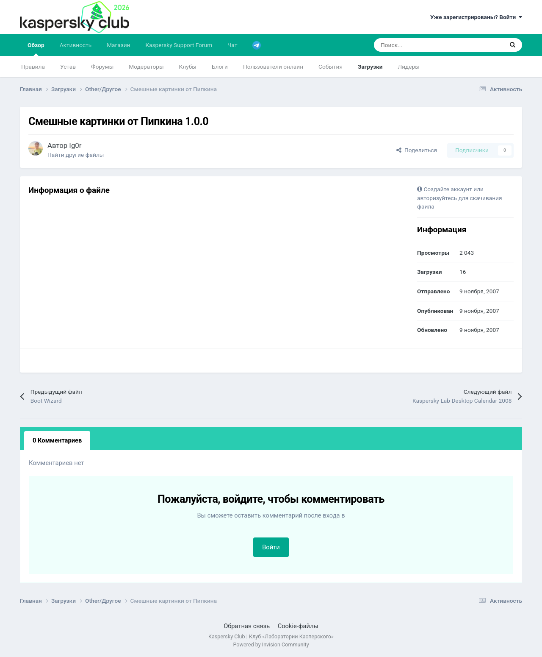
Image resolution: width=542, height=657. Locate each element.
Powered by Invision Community (271, 644)
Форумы (102, 66)
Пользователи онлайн (273, 66)
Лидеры (409, 66)
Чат (232, 45)
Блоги (220, 66)
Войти (271, 547)
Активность (76, 45)
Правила (33, 66)
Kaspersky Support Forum (179, 45)
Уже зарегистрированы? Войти (476, 17)
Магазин (118, 45)
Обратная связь (247, 626)
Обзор (36, 49)
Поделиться (416, 150)
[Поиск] (417, 45)
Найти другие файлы (75, 154)
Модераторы (146, 66)
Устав (68, 66)
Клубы (187, 66)
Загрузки (370, 66)
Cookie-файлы (298, 626)
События (330, 66)
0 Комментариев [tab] (57, 440)
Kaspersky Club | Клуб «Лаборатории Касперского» (271, 636)
